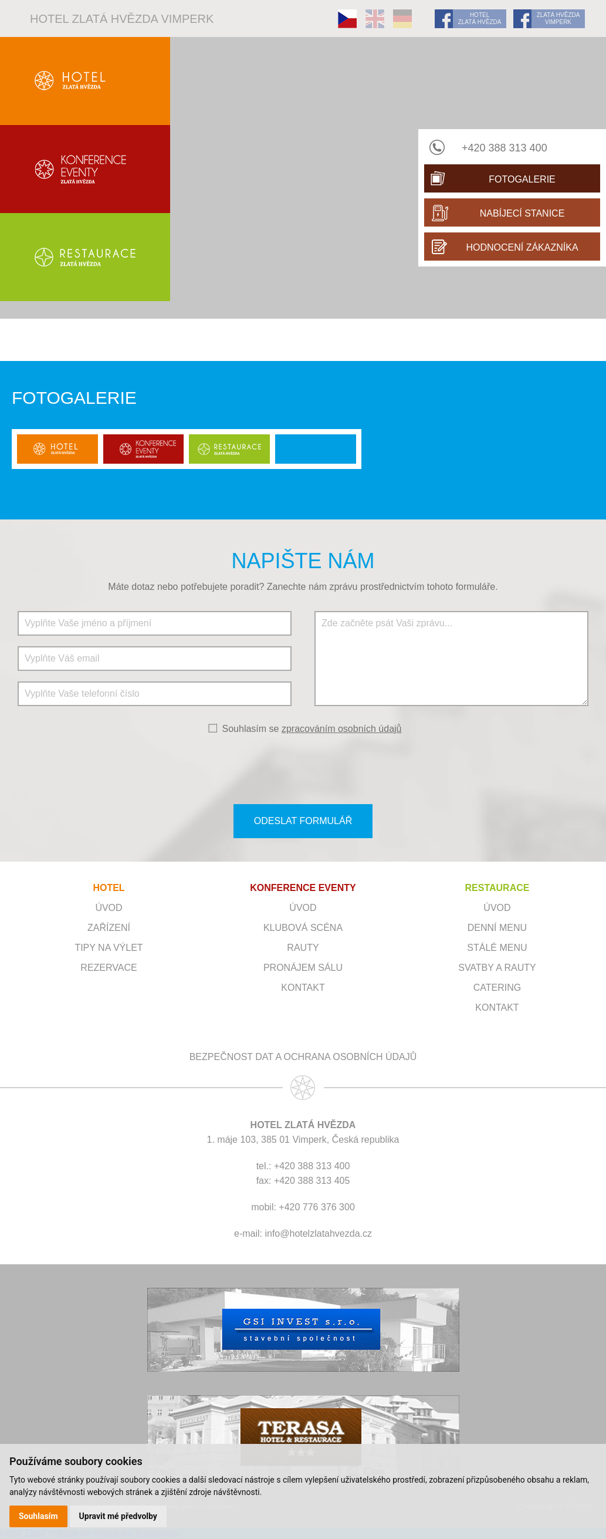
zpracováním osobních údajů (342, 729)
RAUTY (303, 948)
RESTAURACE (497, 888)
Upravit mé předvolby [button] (118, 1516)
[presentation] (303, 768)
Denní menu (497, 928)
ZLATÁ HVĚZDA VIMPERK (558, 18)
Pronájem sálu (303, 968)
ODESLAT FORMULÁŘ (303, 821)
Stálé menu (497, 948)
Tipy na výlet (109, 948)
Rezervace (108, 968)
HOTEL (108, 888)
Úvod (108, 908)
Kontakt (302, 988)
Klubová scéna (303, 928)
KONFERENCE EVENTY (303, 888)
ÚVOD (302, 908)
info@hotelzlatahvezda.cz (318, 1233)
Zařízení (108, 928)
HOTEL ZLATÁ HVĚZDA (480, 18)
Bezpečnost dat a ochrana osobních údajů (303, 1057)
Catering (497, 988)
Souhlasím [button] (38, 1516)
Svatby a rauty (497, 968)
